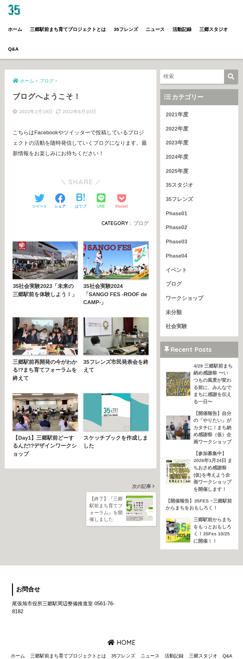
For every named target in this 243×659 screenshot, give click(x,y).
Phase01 (176, 214)
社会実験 (176, 326)
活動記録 (182, 29)
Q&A (13, 49)
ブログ (141, 223)
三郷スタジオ (213, 29)
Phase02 (176, 227)
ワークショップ (184, 298)
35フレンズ (126, 29)
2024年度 (177, 157)
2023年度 (177, 143)
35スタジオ (179, 185)
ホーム (15, 29)
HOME (121, 642)
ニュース (155, 29)
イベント (176, 270)
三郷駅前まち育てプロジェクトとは (68, 29)
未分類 (174, 312)
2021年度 (177, 115)
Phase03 (176, 242)
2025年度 (177, 171)
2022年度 (177, 129)
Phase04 (176, 256)
